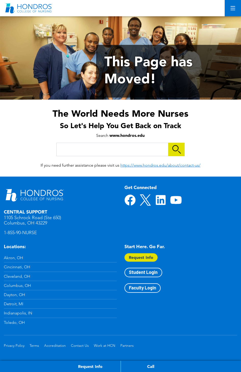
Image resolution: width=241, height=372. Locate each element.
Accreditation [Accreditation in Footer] (55, 345)
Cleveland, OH (17, 276)
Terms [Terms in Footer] (34, 345)
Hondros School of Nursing (34, 195)
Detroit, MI (13, 303)
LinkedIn (160, 200)
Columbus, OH (17, 285)
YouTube (176, 200)
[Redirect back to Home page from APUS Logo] (29, 8)
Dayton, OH (14, 294)
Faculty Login (142, 287)
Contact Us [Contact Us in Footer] (80, 345)
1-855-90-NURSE (20, 232)
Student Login (143, 272)
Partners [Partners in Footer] (127, 345)
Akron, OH (13, 257)
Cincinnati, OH (17, 266)
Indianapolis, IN (18, 313)
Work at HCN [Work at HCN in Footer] (104, 345)
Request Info (141, 257)
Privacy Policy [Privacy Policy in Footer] (14, 345)
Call (150, 366)
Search (176, 149)
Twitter (145, 200)
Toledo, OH (14, 322)
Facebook (130, 200)
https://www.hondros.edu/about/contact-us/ (160, 165)
